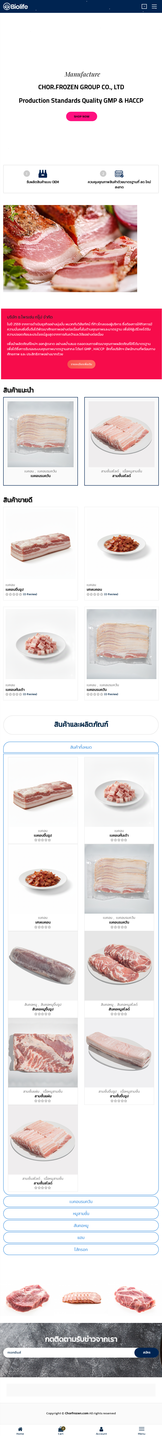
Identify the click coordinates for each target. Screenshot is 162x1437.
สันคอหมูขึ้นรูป (51, 1004)
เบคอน (29, 682)
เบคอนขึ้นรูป (15, 801)
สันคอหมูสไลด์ (127, 1004)
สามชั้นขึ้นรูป (107, 1091)
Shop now (81, 116)
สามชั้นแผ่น (31, 1091)
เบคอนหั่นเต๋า (15, 901)
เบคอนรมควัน (47, 682)
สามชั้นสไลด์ (110, 682)
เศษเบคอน (94, 801)
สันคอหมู (30, 1004)
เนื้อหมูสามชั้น (132, 682)
